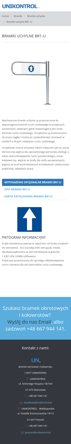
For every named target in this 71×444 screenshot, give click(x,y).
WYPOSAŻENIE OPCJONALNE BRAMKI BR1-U (32, 182)
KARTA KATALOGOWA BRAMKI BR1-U (28, 196)
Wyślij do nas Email (29, 321)
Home (5, 16)
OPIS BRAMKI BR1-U (17, 189)
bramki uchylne (26, 120)
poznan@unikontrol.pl (38, 432)
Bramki (18, 16)
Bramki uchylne (36, 16)
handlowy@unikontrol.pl (38, 402)
